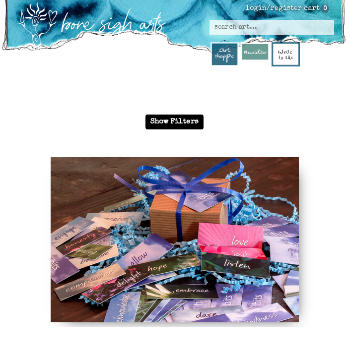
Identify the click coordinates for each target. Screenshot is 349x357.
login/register (274, 8)
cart (312, 8)
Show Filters (174, 121)
